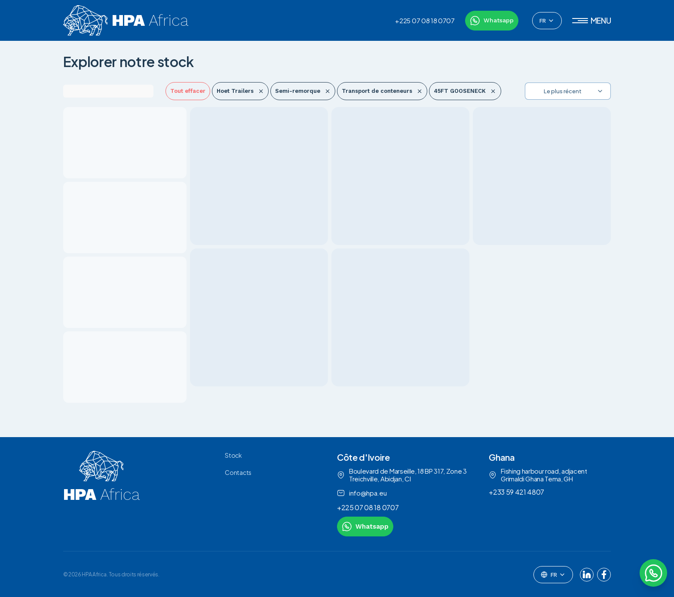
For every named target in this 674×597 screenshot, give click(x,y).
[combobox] (547, 20)
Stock (233, 455)
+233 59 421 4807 (516, 492)
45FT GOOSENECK (465, 91)
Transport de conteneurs (382, 91)
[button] (591, 20)
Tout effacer (187, 91)
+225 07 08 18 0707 (424, 20)
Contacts (238, 472)
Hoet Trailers (240, 91)
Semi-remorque (303, 91)
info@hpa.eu (361, 493)
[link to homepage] (101, 493)
